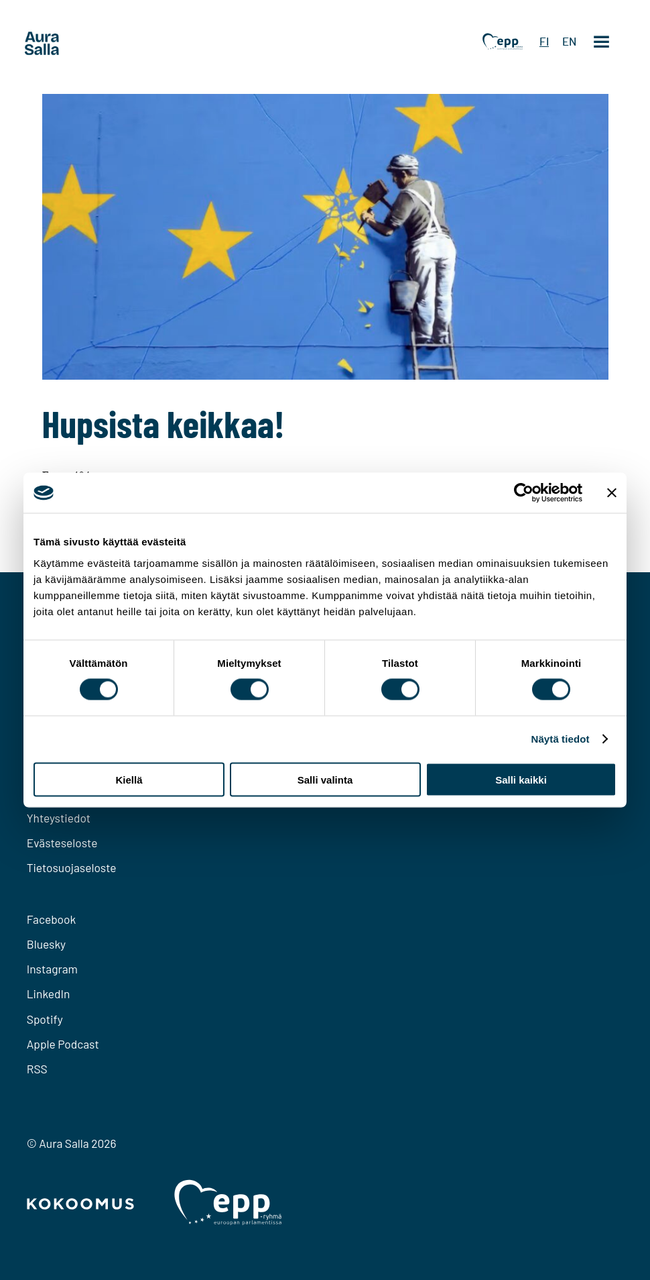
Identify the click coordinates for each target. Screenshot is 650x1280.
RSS (37, 1068)
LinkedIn (48, 993)
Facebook (51, 919)
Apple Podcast (63, 1044)
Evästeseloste (62, 842)
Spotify (45, 1019)
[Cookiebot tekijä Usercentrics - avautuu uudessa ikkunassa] (523, 493)
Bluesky (46, 944)
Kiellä (128, 779)
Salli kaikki (521, 779)
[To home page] (67, 43)
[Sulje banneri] (611, 493)
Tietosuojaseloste (72, 867)
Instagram (52, 968)
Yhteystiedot (58, 817)
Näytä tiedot (560, 739)
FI (544, 42)
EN (569, 42)
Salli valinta (325, 779)
